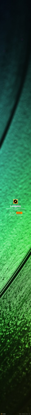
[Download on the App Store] (12, 213)
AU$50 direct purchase (19, 214)
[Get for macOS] (19, 213)
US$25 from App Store (19, 215)
